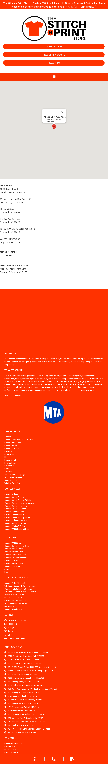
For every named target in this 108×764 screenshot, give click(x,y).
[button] (54, 76)
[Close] (62, 112)
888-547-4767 (65, 6)
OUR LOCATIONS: (13, 646)
